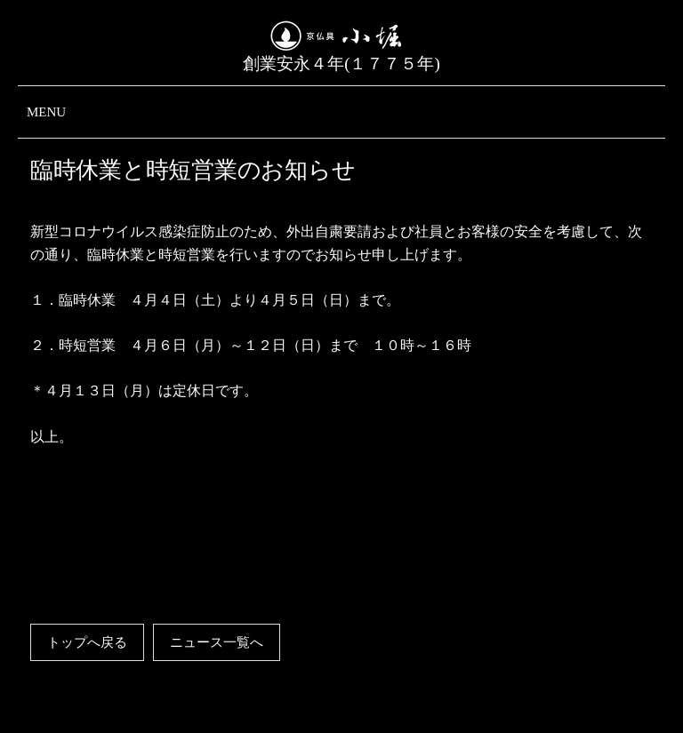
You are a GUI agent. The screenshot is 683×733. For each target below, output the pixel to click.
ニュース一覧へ (216, 642)
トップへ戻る (87, 642)
